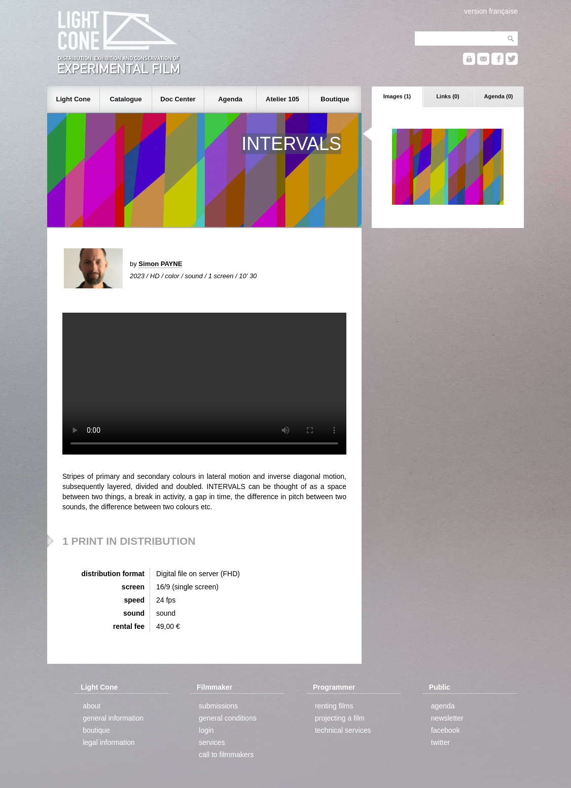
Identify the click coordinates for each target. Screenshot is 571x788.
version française (491, 11)
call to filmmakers (226, 755)
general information (113, 718)
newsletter (447, 718)
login (206, 730)
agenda (443, 706)
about (91, 706)
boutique (96, 730)
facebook (445, 730)
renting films (334, 706)
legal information (109, 742)
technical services (343, 730)
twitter (440, 742)
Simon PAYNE (160, 264)
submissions (218, 706)
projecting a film (340, 718)
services (212, 742)
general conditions (228, 718)
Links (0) (447, 96)
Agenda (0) (498, 96)
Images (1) (397, 96)
